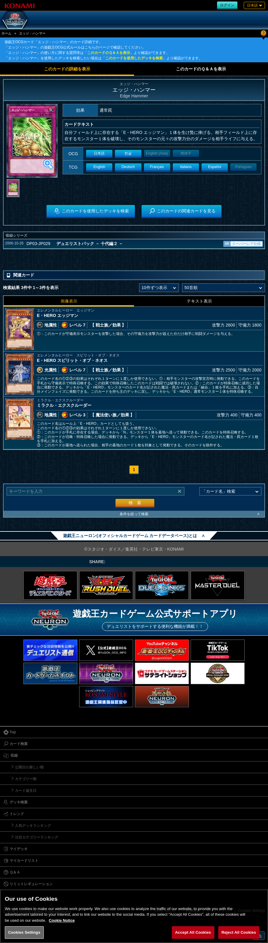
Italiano (186, 167)
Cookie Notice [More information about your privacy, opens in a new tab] (62, 920)
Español (214, 167)
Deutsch (128, 167)
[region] (134, 916)
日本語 (99, 153)
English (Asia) (157, 153)
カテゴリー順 (26, 779)
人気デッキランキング (33, 825)
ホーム (6, 33)
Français (157, 167)
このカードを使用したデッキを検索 (134, 58)
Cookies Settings (24, 932)
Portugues (243, 167)
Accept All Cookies (193, 932)
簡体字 (185, 153)
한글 (128, 153)
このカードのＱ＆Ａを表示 (108, 53)
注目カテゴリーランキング (36, 837)
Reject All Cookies (239, 932)
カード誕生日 (26, 790)
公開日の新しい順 (29, 767)
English (99, 167)
